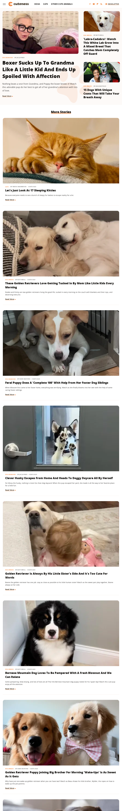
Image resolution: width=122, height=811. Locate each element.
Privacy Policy (71, 779)
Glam (36, 793)
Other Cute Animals (61, 4)
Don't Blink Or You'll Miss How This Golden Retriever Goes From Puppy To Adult (100, 365)
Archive (56, 779)
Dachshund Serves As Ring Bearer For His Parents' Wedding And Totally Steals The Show (20, 367)
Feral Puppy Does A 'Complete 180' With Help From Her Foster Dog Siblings (100, 150)
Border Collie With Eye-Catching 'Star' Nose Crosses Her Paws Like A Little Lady (98, 439)
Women (97, 793)
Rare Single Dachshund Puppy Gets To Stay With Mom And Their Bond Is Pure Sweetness (60, 295)
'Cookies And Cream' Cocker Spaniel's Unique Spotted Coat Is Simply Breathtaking (59, 725)
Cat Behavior (10, 714)
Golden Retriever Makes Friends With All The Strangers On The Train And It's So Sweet (19, 510)
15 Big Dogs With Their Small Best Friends (57, 650)
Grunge (44, 793)
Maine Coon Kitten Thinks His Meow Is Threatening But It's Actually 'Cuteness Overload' (59, 439)
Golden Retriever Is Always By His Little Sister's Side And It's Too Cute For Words (59, 222)
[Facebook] (90, 4)
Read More (6, 96)
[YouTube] (93, 4)
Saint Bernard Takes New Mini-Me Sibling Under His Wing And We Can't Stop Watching (99, 510)
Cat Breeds (49, 427)
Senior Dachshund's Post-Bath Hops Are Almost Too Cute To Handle (59, 580)
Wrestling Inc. (107, 793)
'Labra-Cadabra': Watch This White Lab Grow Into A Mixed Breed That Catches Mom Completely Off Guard (101, 46)
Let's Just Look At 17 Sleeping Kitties (19, 146)
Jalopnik (21, 793)
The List (88, 793)
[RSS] (101, 4)
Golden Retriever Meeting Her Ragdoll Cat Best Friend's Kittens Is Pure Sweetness (99, 725)
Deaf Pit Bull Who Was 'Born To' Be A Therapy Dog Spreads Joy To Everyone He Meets (20, 653)
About (46, 779)
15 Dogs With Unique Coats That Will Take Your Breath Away (101, 93)
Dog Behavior (7, 57)
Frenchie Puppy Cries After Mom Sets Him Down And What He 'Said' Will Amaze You (100, 580)
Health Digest (54, 793)
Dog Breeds (87, 35)
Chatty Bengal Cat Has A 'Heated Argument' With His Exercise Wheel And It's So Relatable (60, 510)
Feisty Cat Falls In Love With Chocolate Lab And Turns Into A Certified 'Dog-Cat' (20, 723)
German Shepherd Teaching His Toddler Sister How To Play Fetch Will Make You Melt (59, 367)
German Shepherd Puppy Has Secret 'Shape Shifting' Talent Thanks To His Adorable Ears (19, 582)
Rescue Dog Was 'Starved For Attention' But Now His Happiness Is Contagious (99, 295)
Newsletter (112, 4)
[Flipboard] (97, 4)
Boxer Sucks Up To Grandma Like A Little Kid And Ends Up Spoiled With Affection (39, 69)
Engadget (12, 793)
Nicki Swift (79, 793)
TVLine (29, 793)
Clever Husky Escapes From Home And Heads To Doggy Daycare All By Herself (20, 222)
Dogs (37, 4)
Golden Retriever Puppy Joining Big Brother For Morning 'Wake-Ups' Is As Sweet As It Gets (19, 295)
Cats (45, 4)
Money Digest (67, 793)
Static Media (48, 784)
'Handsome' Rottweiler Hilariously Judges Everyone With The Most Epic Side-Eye (100, 653)
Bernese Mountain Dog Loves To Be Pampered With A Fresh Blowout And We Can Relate (98, 224)
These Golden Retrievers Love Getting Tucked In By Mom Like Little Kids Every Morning (59, 152)
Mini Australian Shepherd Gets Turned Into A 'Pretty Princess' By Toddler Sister (20, 439)
